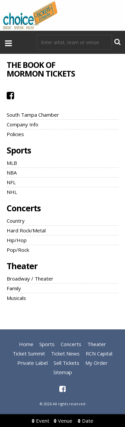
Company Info (22, 124)
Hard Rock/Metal (26, 230)
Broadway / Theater (30, 278)
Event (40, 420)
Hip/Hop (17, 240)
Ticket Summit (29, 353)
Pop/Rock (18, 249)
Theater (22, 266)
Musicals (16, 298)
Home (26, 344)
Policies (15, 134)
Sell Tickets (66, 362)
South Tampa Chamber (33, 114)
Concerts (24, 208)
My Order (96, 362)
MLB (12, 162)
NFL (11, 182)
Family (14, 288)
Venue (63, 421)
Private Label (32, 362)
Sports (19, 150)
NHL (12, 192)
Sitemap (62, 372)
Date (85, 421)
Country (16, 220)
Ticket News (65, 353)
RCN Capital (99, 353)
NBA (12, 172)
